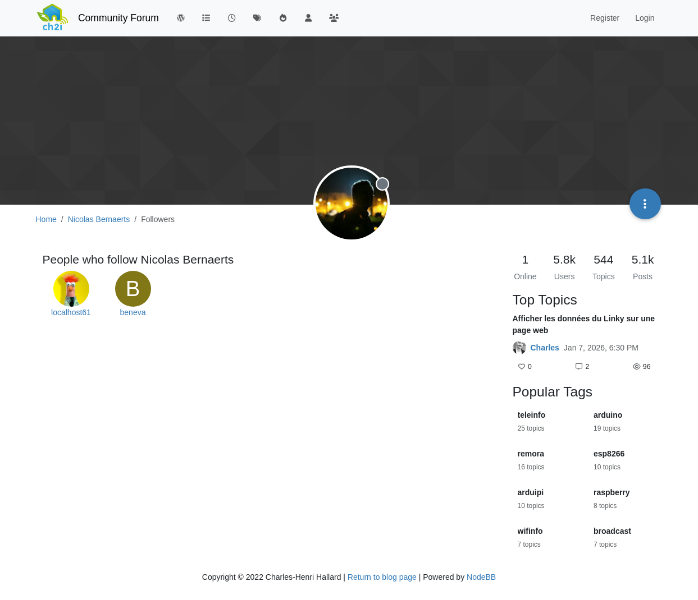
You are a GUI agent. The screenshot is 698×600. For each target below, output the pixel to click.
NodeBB (481, 577)
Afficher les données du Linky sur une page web (584, 324)
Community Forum (118, 18)
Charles (545, 348)
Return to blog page (382, 577)
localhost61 (71, 312)
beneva (133, 312)
